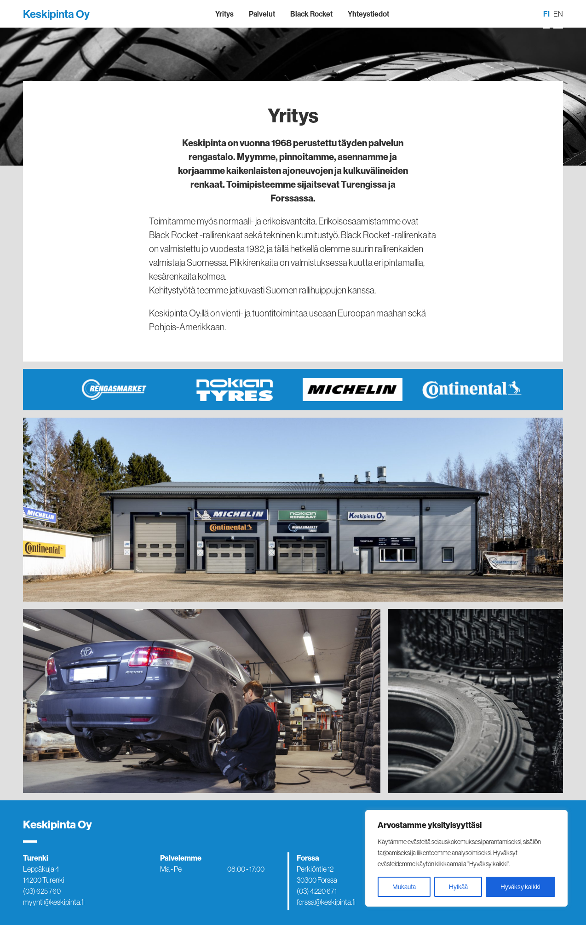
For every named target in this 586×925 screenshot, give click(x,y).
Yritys (224, 13)
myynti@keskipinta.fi (54, 902)
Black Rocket (311, 13)
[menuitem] (546, 14)
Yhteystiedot (368, 13)
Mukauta (404, 887)
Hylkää (458, 887)
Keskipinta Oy (56, 14)
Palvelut (262, 13)
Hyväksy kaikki (520, 887)
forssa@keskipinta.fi (326, 902)
